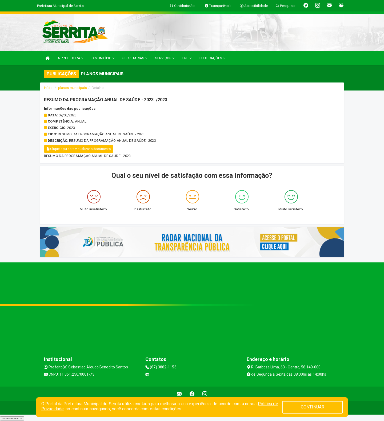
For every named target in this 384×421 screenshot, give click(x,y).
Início (48, 88)
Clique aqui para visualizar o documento (79, 149)
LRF (186, 58)
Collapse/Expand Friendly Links (12, 418)
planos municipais (72, 88)
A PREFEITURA (70, 58)
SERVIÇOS (164, 58)
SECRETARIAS (134, 58)
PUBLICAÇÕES (212, 58)
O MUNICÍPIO (102, 58)
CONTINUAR (312, 407)
